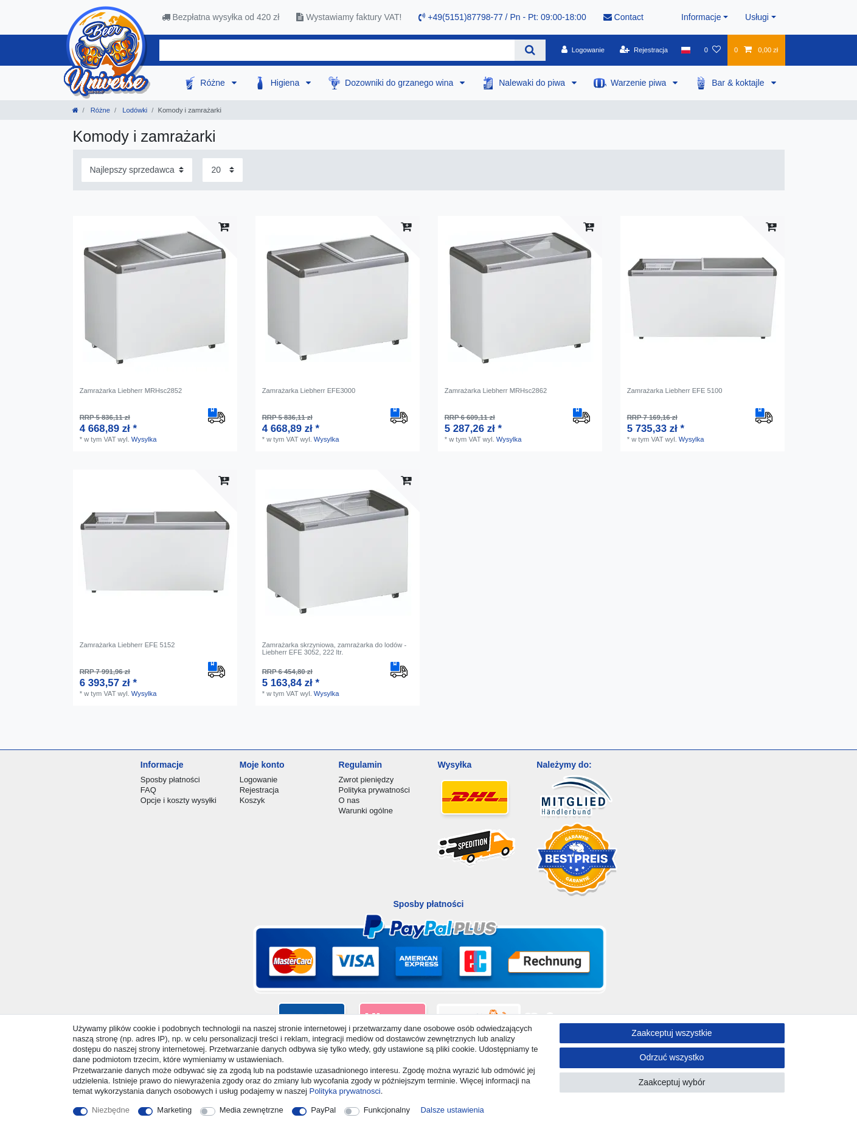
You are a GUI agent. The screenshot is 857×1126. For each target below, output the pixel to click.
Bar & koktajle (739, 83)
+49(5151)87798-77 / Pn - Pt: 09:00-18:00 (502, 17)
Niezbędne (111, 1109)
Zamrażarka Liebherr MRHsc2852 (131, 390)
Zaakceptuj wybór (672, 1082)
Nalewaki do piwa (533, 83)
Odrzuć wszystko (672, 1057)
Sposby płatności (170, 779)
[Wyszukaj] (530, 50)
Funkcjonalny (387, 1109)
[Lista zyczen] (712, 50)
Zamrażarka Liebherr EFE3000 (309, 390)
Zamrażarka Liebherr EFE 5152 (127, 644)
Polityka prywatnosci (345, 1091)
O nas (349, 800)
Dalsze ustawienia (452, 1109)
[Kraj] (686, 50)
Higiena (286, 83)
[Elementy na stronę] (223, 170)
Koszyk (252, 800)
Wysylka (144, 439)
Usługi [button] (757, 17)
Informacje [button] (701, 17)
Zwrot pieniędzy (366, 779)
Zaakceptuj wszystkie (671, 1033)
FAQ (148, 789)
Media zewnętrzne (251, 1109)
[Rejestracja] (644, 50)
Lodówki (133, 110)
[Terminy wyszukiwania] (337, 50)
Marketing (174, 1109)
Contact (623, 17)
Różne (213, 83)
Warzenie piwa (639, 83)
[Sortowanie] (137, 170)
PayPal (323, 1109)
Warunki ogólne (366, 810)
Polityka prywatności (374, 789)
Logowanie (259, 779)
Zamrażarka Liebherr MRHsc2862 (496, 390)
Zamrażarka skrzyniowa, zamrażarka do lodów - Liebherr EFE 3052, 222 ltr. (334, 648)
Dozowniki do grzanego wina (400, 83)
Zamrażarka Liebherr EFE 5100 (675, 390)
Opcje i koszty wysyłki (179, 800)
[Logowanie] (583, 50)
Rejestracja (259, 789)
